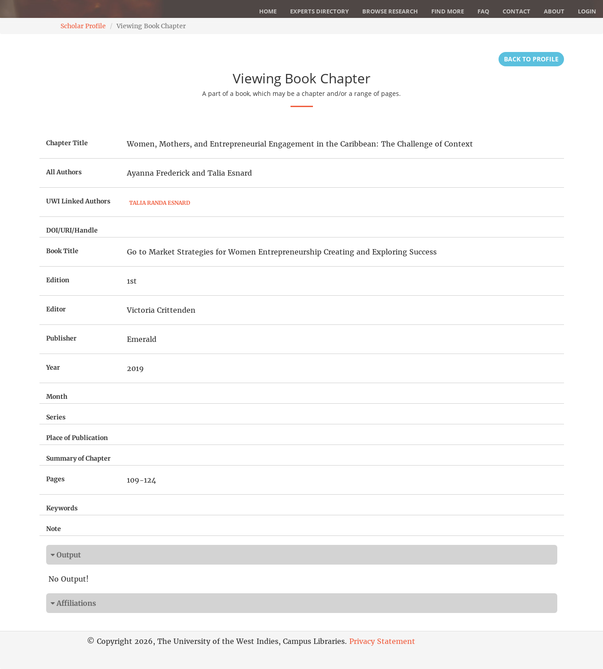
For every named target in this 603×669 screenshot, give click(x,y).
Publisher (61, 338)
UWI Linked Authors (78, 201)
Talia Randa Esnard (159, 202)
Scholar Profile (83, 26)
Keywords (62, 508)
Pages (55, 479)
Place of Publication (77, 438)
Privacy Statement (382, 641)
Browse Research (390, 11)
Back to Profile (531, 59)
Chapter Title (67, 143)
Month (56, 397)
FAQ (483, 11)
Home (268, 11)
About (554, 11)
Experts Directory (319, 11)
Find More (447, 11)
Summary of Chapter (78, 458)
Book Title (62, 251)
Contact (516, 11)
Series (55, 417)
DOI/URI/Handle (72, 230)
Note (53, 529)
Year (53, 367)
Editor (56, 309)
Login (587, 11)
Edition (57, 280)
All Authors (64, 172)
